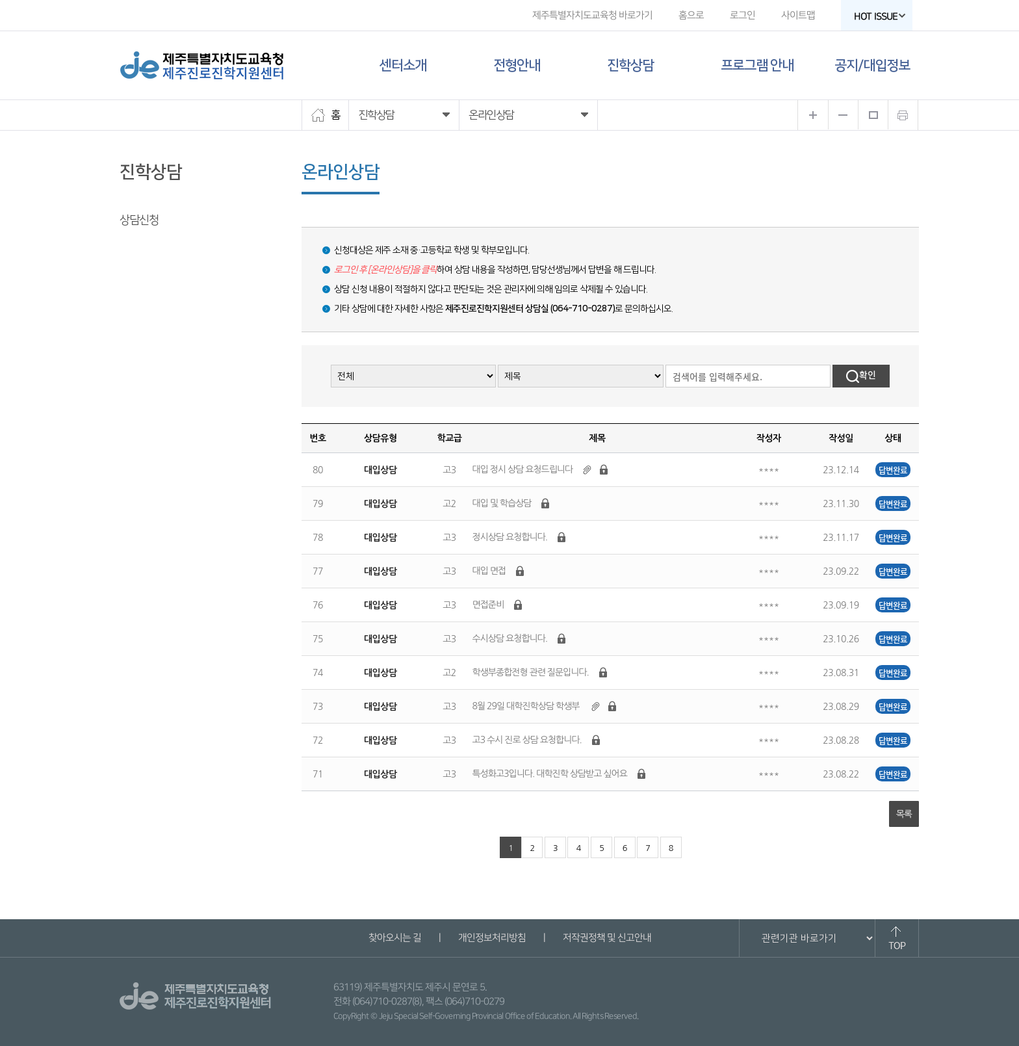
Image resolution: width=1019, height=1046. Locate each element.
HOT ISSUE (880, 16)
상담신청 (139, 220)
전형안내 (516, 65)
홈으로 (691, 15)
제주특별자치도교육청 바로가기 (592, 15)
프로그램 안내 (757, 65)
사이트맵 (798, 15)
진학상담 (630, 65)
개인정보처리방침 (491, 938)
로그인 (742, 15)
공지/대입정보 (872, 65)
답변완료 (893, 470)
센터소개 (403, 65)
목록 (904, 813)
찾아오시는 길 (394, 938)
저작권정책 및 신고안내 (606, 938)
